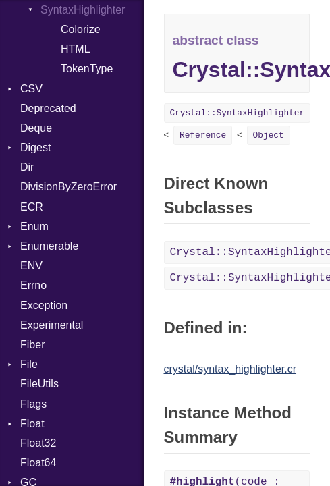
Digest (35, 147)
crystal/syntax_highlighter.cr (230, 369)
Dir (27, 167)
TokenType (87, 68)
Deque (36, 128)
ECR (31, 207)
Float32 (38, 443)
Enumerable (49, 246)
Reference (203, 135)
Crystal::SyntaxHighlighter (237, 113)
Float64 (38, 462)
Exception (43, 305)
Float (32, 423)
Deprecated (48, 108)
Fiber (32, 344)
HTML (75, 49)
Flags (33, 404)
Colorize (81, 29)
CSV (31, 88)
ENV (31, 265)
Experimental (51, 325)
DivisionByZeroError (68, 186)
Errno (33, 285)
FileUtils (39, 383)
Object (268, 135)
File (29, 364)
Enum (34, 226)
